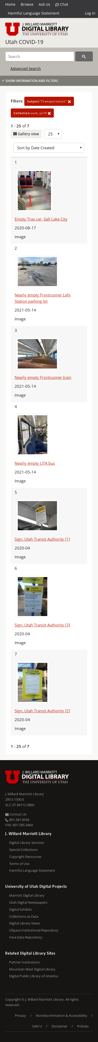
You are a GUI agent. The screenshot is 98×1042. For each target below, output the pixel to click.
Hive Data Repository (25, 937)
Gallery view (28, 133)
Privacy (20, 1015)
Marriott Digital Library (26, 895)
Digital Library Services (26, 842)
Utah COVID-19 (24, 42)
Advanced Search (25, 68)
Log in (90, 13)
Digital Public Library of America (33, 976)
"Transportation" (49, 101)
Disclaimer (59, 1026)
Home (10, 4)
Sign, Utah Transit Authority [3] (42, 624)
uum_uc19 (32, 113)
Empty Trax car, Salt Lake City (41, 219)
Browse (27, 4)
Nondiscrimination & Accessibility (61, 1015)
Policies (83, 1026)
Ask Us (44, 4)
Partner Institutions (24, 962)
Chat (61, 4)
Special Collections (23, 849)
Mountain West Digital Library (32, 969)
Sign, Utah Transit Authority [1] (42, 539)
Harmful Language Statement (33, 13)
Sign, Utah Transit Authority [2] (42, 710)
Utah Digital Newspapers (28, 902)
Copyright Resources (25, 856)
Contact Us (15, 814)
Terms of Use (19, 863)
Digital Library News (24, 923)
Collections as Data (23, 916)
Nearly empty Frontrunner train (43, 377)
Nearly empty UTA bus (35, 463)
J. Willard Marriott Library (24, 794)
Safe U (37, 1026)
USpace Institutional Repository (33, 930)
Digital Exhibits (20, 909)
